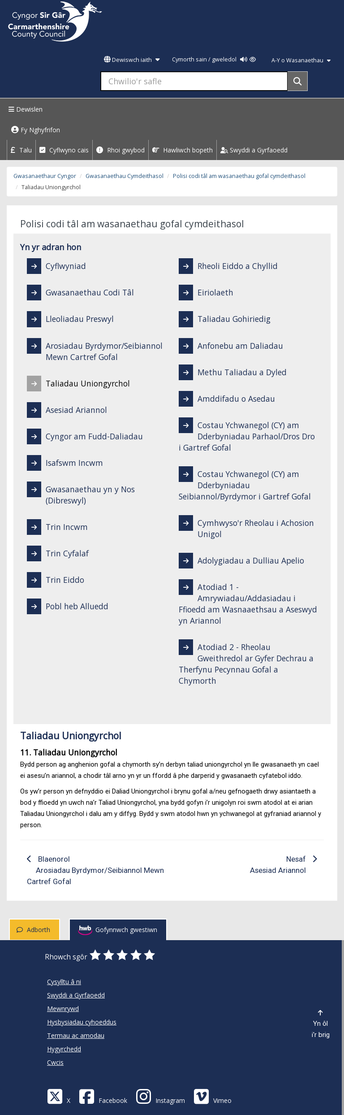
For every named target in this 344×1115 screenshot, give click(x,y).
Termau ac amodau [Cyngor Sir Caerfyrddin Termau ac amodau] (75, 1035)
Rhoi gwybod (120, 150)
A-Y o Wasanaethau (301, 60)
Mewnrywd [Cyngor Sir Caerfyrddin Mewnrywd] (63, 1008)
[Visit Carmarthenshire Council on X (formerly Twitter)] (59, 1096)
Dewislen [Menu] (24, 109)
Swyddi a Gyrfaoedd (254, 150)
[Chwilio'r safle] (194, 81)
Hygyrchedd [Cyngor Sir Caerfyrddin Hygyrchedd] (64, 1049)
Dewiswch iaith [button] (131, 60)
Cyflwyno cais (64, 150)
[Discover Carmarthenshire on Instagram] (160, 1096)
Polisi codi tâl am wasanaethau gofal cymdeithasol (239, 176)
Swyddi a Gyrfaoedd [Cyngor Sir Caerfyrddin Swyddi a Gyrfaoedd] (76, 995)
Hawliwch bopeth (182, 150)
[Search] (298, 81)
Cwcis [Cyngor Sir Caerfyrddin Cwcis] (55, 1062)
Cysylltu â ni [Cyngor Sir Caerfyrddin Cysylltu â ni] (64, 981)
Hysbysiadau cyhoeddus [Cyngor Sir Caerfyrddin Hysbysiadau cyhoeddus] (81, 1022)
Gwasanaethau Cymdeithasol (124, 176)
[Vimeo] (212, 1096)
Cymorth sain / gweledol (214, 59)
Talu (21, 150)
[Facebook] (103, 1096)
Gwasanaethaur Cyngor (44, 176)
